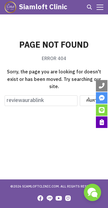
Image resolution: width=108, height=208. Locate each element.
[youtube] (58, 198)
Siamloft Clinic (43, 7)
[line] (49, 198)
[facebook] (40, 198)
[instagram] (68, 198)
